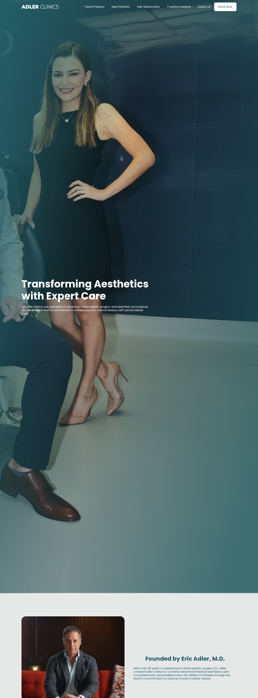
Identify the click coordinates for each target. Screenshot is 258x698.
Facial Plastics (94, 7)
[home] (40, 7)
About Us (204, 7)
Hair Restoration (148, 7)
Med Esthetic (121, 7)
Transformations (179, 7)
